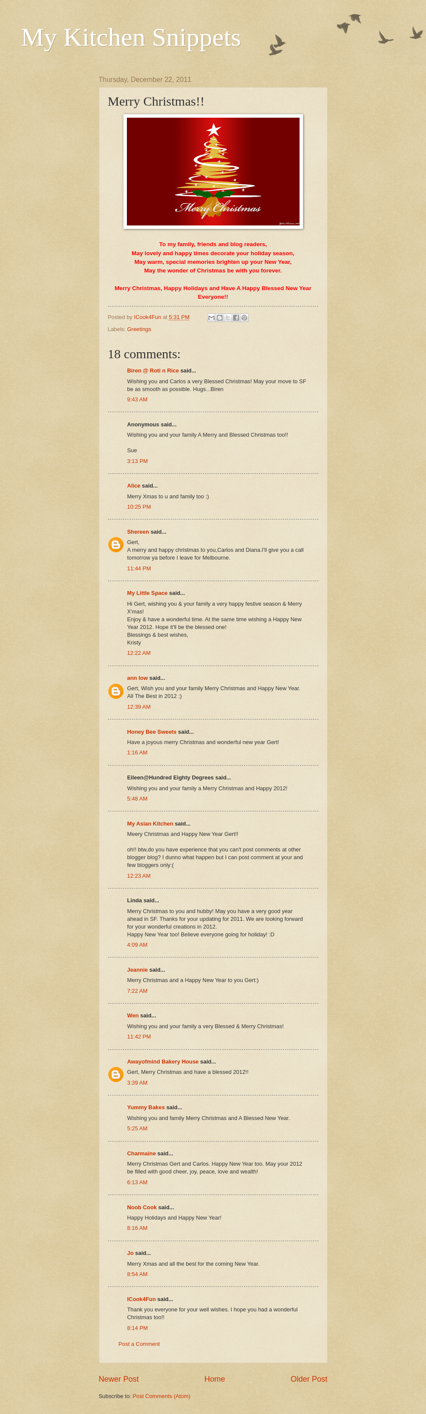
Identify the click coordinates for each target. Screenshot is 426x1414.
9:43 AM (137, 399)
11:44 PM (139, 568)
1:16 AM (137, 752)
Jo (130, 1253)
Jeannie (137, 970)
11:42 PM (139, 1036)
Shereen (138, 532)
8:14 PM (137, 1328)
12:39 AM (139, 707)
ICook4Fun (141, 1299)
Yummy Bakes (146, 1107)
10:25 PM (139, 507)
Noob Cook (142, 1207)
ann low (137, 678)
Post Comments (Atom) (161, 1396)
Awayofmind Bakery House (163, 1061)
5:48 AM (137, 798)
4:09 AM (137, 945)
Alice (134, 485)
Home (214, 1379)
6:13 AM (137, 1182)
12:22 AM (139, 653)
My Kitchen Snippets (131, 37)
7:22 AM (137, 991)
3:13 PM (137, 461)
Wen (133, 1015)
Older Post (308, 1379)
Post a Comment (139, 1344)
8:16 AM (137, 1228)
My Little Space (147, 593)
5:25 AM (137, 1128)
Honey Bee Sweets (152, 732)
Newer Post (119, 1379)
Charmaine (141, 1153)
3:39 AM (137, 1082)
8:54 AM (137, 1274)
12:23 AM (139, 876)
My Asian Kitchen (150, 823)
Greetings (139, 329)
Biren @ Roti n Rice (153, 370)
